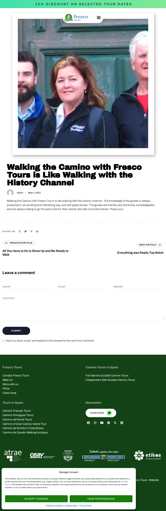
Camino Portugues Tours (18, 415)
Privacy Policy (85, 505)
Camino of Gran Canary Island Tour (25, 423)
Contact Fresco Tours (16, 375)
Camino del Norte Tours (17, 419)
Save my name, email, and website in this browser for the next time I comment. (50, 340)
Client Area (9, 392)
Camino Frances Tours (17, 410)
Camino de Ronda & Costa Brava (23, 428)
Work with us (10, 384)
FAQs (6, 388)
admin (20, 193)
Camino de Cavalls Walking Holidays (25, 432)
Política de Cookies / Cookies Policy (62, 505)
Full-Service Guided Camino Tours (107, 375)
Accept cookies (36, 499)
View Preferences (101, 499)
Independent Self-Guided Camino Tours (110, 379)
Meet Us (8, 379)
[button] (99, 17)
